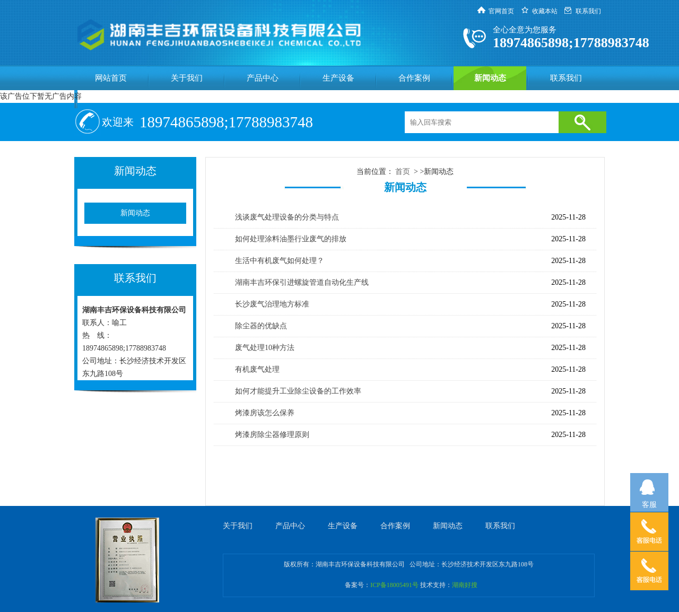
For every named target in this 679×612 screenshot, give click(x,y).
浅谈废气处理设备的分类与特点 (287, 217)
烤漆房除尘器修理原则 (272, 435)
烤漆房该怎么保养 (264, 413)
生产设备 (338, 78)
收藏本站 (545, 11)
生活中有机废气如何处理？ (279, 261)
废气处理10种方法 (264, 348)
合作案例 (414, 78)
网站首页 (111, 78)
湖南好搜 (464, 585)
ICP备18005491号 (394, 585)
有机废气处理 (257, 369)
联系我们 (588, 11)
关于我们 (187, 78)
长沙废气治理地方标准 (272, 304)
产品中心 (262, 78)
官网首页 (501, 11)
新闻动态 (490, 78)
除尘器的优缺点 (261, 326)
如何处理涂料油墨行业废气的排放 (290, 239)
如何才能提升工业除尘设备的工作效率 (298, 391)
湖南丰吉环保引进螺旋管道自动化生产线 (302, 282)
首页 (402, 172)
